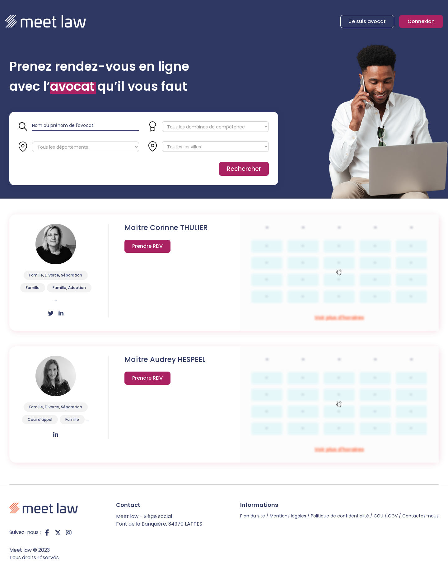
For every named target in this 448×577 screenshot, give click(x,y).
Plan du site (252, 516)
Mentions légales (288, 516)
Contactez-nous (420, 516)
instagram (68, 532)
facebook (47, 532)
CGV (393, 516)
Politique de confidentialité (340, 516)
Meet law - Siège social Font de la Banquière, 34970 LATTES (159, 520)
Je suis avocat (367, 21)
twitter (58, 532)
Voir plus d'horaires (147, 247)
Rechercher (244, 169)
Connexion (421, 21)
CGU (378, 516)
